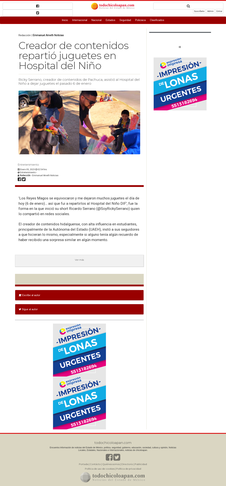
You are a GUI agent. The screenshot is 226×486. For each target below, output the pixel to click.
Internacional (79, 20)
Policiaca (140, 20)
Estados (110, 20)
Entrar (219, 11)
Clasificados (157, 20)
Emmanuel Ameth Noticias (48, 35)
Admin (210, 11)
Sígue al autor (28, 309)
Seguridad (125, 20)
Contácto (95, 464)
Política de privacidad (128, 468)
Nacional (96, 20)
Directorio (127, 464)
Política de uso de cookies (100, 468)
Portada (83, 464)
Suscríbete (199, 11)
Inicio (65, 20)
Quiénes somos (111, 464)
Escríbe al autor (29, 295)
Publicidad (141, 464)
